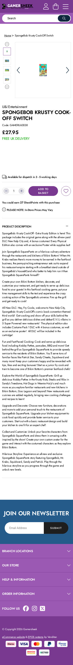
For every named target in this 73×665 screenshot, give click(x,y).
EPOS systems (35, 637)
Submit (56, 528)
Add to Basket (43, 191)
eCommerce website (13, 637)
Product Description (16, 226)
